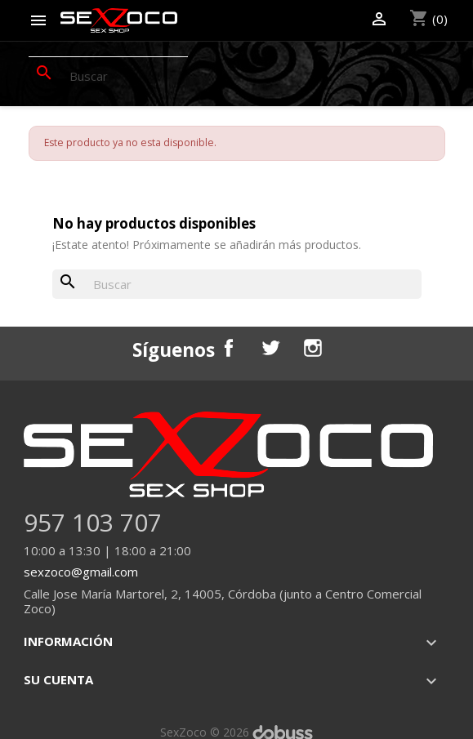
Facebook (228, 348)
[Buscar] (108, 76)
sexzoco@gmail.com (81, 571)
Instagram (313, 348)
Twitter (270, 348)
